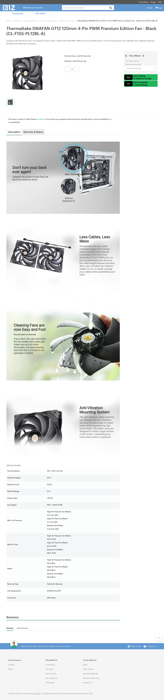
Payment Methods (90, 673)
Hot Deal (49, 669)
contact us (41, 119)
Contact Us (87, 682)
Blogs (153, 2)
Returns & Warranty (91, 678)
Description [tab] (14, 131)
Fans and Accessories (48, 21)
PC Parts (17, 21)
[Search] (110, 8)
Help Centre (88, 669)
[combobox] (88, 7)
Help (160, 2)
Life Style (40, 13)
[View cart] (156, 8)
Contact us (151, 646)
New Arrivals (51, 673)
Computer (17, 13)
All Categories (52, 678)
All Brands (50, 682)
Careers (11, 664)
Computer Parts (30, 21)
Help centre (136, 646)
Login (149, 8)
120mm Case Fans (67, 21)
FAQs (85, 664)
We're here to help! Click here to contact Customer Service (46, 646)
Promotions (143, 2)
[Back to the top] (159, 638)
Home (8, 21)
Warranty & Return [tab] (33, 131)
